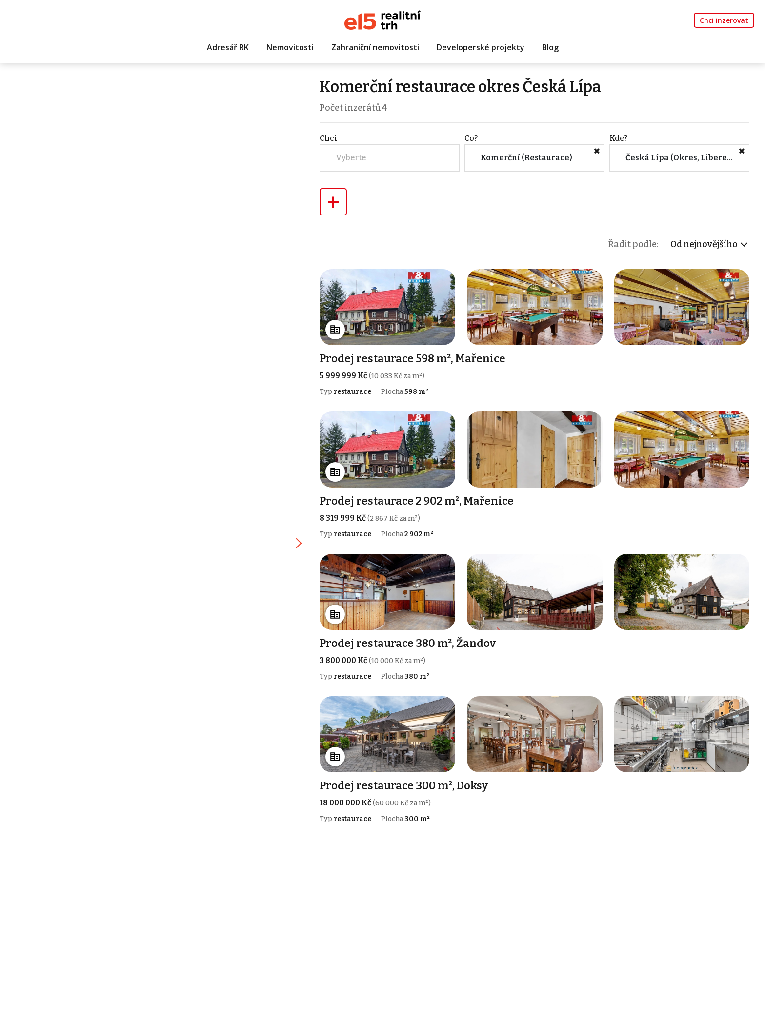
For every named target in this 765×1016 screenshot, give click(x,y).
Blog (550, 47)
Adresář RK (228, 47)
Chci (330, 138)
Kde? (619, 138)
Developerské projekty (480, 47)
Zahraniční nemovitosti (375, 47)
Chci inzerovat (724, 20)
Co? (472, 138)
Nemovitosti (290, 47)
